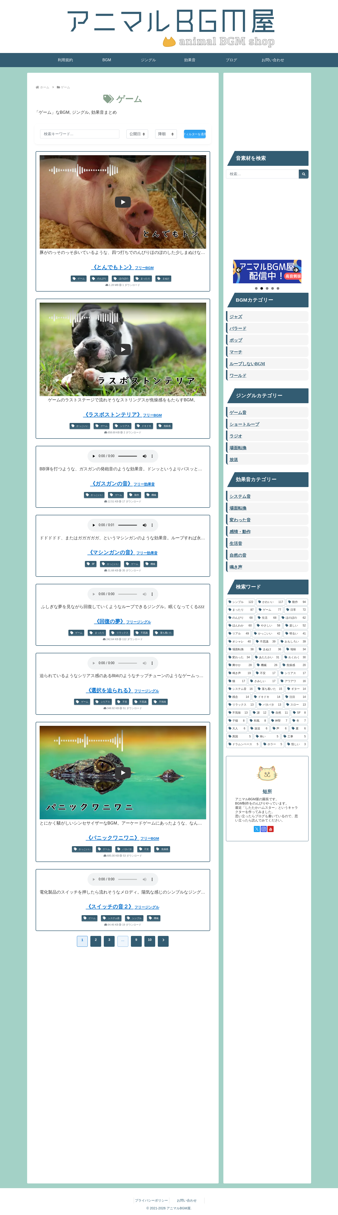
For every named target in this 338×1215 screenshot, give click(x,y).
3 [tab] (267, 288)
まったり (143, 278)
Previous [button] (238, 270)
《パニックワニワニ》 (123, 838)
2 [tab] (261, 288)
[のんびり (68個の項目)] (240, 618)
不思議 (142, 632)
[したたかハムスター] (267, 271)
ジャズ (236, 316)
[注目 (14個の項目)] (295, 697)
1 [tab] (256, 288)
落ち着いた (163, 632)
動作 (134, 494)
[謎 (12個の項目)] (259, 712)
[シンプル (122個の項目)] (240, 602)
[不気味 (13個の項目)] (238, 712)
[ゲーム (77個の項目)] (270, 610)
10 (150, 940)
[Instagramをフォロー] (264, 829)
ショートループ (244, 424)
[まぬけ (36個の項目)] (270, 649)
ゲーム (79, 278)
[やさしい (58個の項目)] (268, 625)
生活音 (236, 543)
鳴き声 (236, 567)
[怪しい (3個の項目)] (296, 744)
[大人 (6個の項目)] (237, 728)
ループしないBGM (247, 363)
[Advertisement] (122, 994)
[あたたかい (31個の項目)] (267, 657)
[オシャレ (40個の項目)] (239, 641)
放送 (234, 459)
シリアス (122, 425)
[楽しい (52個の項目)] (295, 625)
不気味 (160, 701)
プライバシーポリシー (151, 1200)
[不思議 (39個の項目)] (266, 641)
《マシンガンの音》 (123, 552)
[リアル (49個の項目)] (238, 633)
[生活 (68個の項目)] (267, 618)
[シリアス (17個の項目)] (293, 673)
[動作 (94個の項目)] (297, 602)
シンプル (134, 918)
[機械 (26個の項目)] (267, 665)
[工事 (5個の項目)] (294, 736)
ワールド (238, 375)
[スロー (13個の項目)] (296, 704)
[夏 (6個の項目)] (299, 728)
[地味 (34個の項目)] (296, 649)
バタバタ (124, 849)
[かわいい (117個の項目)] (270, 602)
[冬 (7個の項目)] (299, 720)
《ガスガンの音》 (122, 484)
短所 (267, 791)
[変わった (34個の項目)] (239, 657)
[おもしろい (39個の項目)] (293, 641)
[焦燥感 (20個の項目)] (294, 665)
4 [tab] (272, 288)
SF (91, 563)
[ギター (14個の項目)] (296, 689)
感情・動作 (240, 531)
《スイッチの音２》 (123, 907)
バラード (238, 328)
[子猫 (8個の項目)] (236, 720)
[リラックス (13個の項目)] (241, 704)
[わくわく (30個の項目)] (295, 657)
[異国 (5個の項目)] (239, 736)
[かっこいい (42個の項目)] (267, 633)
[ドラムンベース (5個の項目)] (243, 744)
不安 (122, 701)
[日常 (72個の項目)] (296, 610)
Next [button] (295, 270)
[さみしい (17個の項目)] (263, 681)
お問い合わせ (187, 1200)
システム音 (111, 918)
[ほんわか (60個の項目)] (240, 625)
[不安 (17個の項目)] (266, 673)
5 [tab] (278, 288)
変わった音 (240, 519)
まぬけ (163, 278)
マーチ (236, 351)
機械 (151, 494)
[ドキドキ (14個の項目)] (267, 697)
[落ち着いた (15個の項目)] (270, 689)
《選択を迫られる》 (123, 690)
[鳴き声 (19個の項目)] (239, 673)
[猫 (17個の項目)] (236, 681)
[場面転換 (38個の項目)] (241, 649)
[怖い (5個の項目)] (267, 736)
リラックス (119, 632)
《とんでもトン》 (122, 267)
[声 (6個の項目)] (280, 728)
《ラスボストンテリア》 (123, 415)
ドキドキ (144, 425)
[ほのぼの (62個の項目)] (294, 618)
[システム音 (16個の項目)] (240, 689)
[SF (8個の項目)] (299, 712)
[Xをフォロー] (257, 829)
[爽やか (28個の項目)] (240, 665)
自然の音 (238, 555)
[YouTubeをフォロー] (270, 829)
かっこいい (79, 425)
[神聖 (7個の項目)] (279, 720)
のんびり (99, 278)
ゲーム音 (238, 412)
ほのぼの (121, 278)
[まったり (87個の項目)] (241, 610)
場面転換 (238, 447)
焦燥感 (165, 425)
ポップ (236, 340)
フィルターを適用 (195, 134)
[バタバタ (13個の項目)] (270, 704)
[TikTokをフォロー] (277, 829)
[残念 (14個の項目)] (238, 697)
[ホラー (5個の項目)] (272, 744)
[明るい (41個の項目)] (295, 633)
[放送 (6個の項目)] (259, 728)
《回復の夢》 (123, 621)
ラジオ (236, 436)
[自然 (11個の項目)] (279, 712)
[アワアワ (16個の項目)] (293, 681)
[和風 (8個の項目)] (258, 720)
